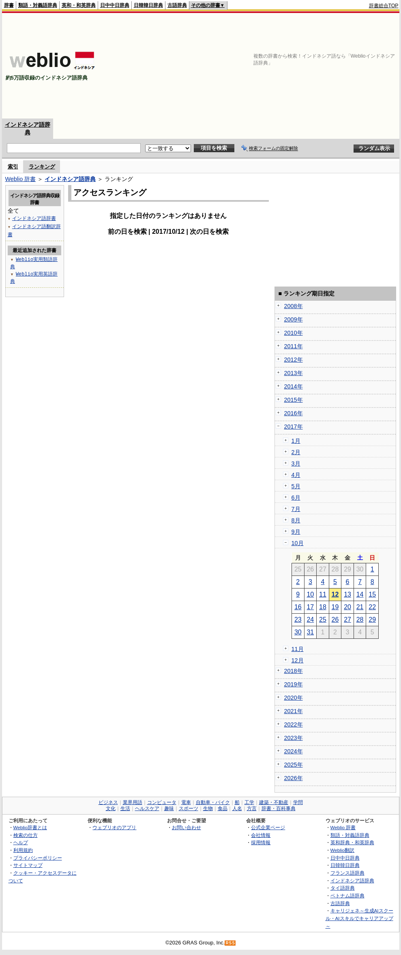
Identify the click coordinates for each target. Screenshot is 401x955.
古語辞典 (177, 5)
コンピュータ (161, 802)
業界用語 (132, 802)
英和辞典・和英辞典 (352, 842)
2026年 (293, 778)
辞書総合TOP (384, 6)
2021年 (293, 711)
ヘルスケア (147, 808)
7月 (296, 509)
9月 (296, 531)
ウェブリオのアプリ (114, 827)
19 (335, 607)
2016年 (293, 413)
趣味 (169, 808)
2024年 (293, 751)
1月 (296, 441)
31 (310, 632)
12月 (298, 660)
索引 (13, 167)
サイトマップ (28, 865)
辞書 (9, 5)
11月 (298, 649)
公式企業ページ (268, 827)
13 (347, 594)
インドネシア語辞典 (70, 179)
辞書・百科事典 (279, 808)
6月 (296, 497)
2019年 (293, 684)
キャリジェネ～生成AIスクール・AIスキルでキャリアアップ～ (359, 918)
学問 (298, 802)
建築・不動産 (273, 802)
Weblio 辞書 (20, 179)
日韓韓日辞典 (148, 5)
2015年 (293, 400)
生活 (125, 808)
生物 (208, 808)
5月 (296, 486)
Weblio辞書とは (30, 827)
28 (360, 619)
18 (322, 607)
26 (335, 619)
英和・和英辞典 (79, 5)
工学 (249, 802)
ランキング (42, 167)
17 (310, 607)
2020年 (293, 697)
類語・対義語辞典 (37, 5)
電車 (186, 802)
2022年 (293, 724)
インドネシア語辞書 (34, 218)
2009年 (293, 319)
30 (298, 632)
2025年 (293, 764)
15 (372, 594)
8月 (296, 520)
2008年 (293, 306)
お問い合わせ (186, 827)
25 (322, 619)
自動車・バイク (213, 802)
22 (372, 607)
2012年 (293, 359)
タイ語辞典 (342, 887)
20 (347, 607)
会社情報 (260, 835)
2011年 (293, 346)
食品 (222, 808)
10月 (298, 543)
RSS (230, 943)
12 (335, 594)
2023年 (293, 738)
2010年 (293, 333)
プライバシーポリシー (37, 857)
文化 (111, 808)
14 (360, 594)
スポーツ (188, 808)
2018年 (293, 671)
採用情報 (260, 842)
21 (360, 607)
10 (310, 594)
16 (298, 607)
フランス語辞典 (347, 872)
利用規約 (23, 850)
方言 (252, 808)
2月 (296, 452)
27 (347, 619)
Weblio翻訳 (342, 850)
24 (310, 619)
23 (298, 619)
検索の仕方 (25, 835)
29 (372, 619)
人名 (237, 808)
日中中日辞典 (114, 5)
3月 (296, 463)
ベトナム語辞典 (347, 895)
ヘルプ (20, 842)
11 (322, 594)
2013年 (293, 373)
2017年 (293, 426)
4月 (296, 475)
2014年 (293, 386)
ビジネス (108, 802)
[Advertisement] (340, 65)
